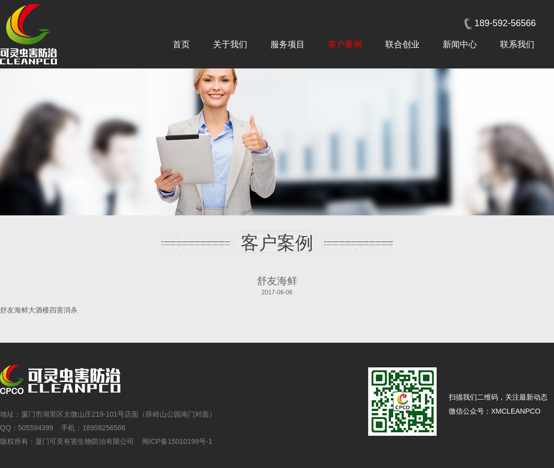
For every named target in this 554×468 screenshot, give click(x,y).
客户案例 (345, 44)
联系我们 (517, 44)
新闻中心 (460, 44)
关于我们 (230, 44)
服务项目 (287, 44)
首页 (181, 44)
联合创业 (402, 44)
